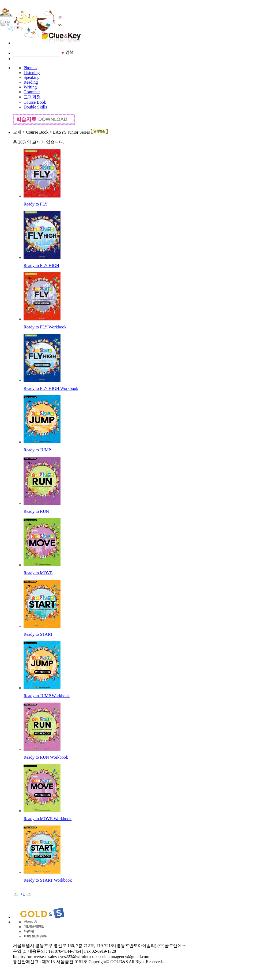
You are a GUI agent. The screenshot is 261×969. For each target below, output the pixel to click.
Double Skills (35, 107)
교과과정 (32, 97)
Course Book (35, 102)
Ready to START (38, 634)
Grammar (32, 92)
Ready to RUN (36, 511)
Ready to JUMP (37, 450)
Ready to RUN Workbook (46, 757)
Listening (32, 72)
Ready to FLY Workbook (45, 327)
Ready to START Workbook (48, 880)
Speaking (32, 77)
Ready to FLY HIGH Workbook (51, 388)
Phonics (30, 67)
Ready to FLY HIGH (41, 265)
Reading (31, 82)
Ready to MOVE (38, 573)
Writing (30, 87)
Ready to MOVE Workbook (47, 818)
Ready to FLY (36, 204)
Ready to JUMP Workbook (47, 695)
